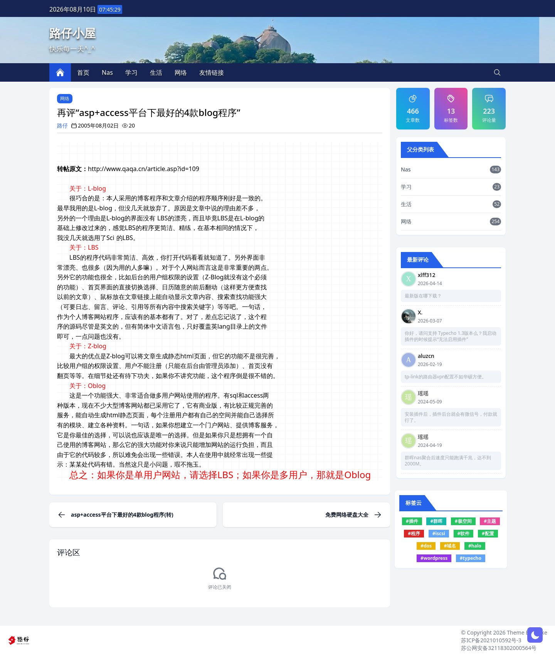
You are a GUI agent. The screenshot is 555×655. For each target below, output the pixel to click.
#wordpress (433, 558)
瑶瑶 (423, 393)
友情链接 (211, 72)
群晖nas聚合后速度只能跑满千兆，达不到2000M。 (448, 461)
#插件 (412, 521)
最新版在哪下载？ (423, 296)
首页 (83, 72)
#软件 (463, 533)
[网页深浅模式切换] (535, 635)
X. (420, 312)
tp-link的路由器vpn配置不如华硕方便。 (446, 377)
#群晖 (436, 521)
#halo (474, 545)
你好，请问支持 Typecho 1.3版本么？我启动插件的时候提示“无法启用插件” (450, 336)
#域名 (450, 545)
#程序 (414, 533)
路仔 (62, 125)
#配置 (488, 533)
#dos (426, 545)
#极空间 (463, 521)
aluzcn (426, 355)
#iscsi (438, 533)
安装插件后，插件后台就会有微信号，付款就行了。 (451, 417)
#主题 (490, 521)
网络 (64, 98)
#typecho (470, 558)
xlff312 (426, 275)
